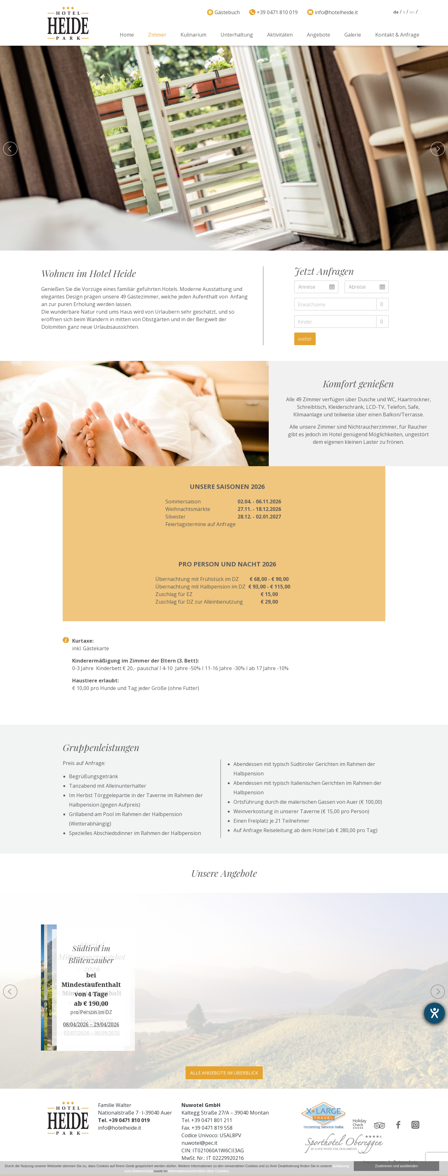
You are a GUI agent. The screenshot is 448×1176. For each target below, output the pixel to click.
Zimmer (157, 34)
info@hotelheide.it (119, 1127)
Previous (10, 992)
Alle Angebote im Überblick (224, 1073)
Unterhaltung (237, 34)
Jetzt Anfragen (324, 271)
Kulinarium (193, 34)
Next (438, 992)
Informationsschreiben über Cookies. (198, 1171)
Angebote (318, 34)
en (412, 12)
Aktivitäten (280, 34)
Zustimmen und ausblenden (396, 1166)
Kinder (305, 321)
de (396, 12)
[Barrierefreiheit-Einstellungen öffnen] (434, 1013)
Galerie (352, 34)
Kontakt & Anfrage (397, 34)
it (404, 12)
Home (127, 34)
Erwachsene (311, 304)
